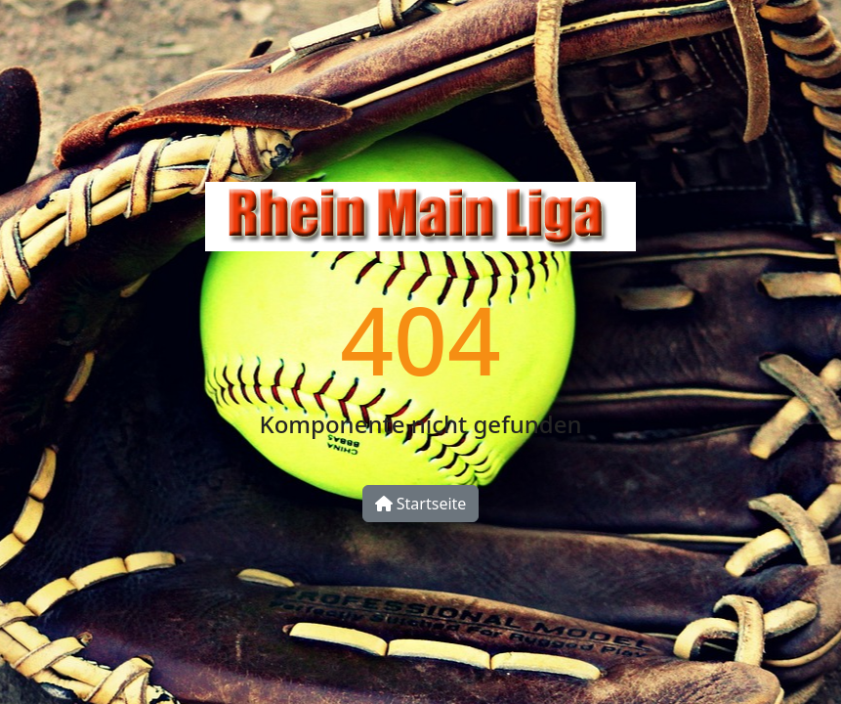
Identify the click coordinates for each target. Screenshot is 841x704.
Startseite (421, 503)
